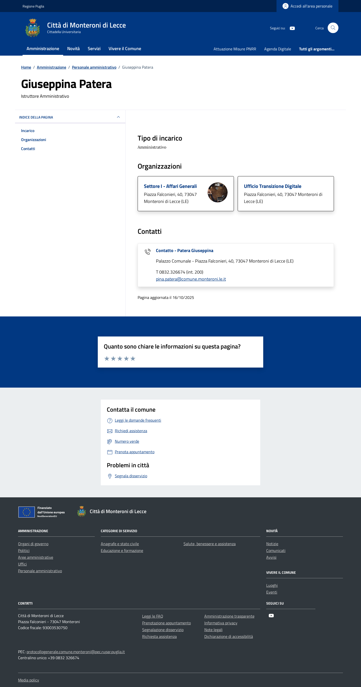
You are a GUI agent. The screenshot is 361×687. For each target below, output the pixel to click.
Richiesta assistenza (159, 636)
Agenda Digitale (277, 49)
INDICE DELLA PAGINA (70, 117)
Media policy (28, 680)
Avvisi (271, 557)
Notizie (272, 544)
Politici (24, 550)
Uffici (22, 564)
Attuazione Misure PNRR (235, 49)
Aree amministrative (35, 557)
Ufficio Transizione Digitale (272, 186)
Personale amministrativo (40, 571)
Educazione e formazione (122, 550)
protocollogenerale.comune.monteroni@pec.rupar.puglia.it (76, 652)
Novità (73, 48)
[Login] (307, 6)
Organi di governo (33, 544)
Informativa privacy (220, 623)
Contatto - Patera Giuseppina (184, 250)
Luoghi (272, 585)
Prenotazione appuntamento (166, 623)
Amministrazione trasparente (229, 616)
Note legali (213, 630)
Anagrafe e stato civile (120, 544)
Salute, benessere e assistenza (210, 544)
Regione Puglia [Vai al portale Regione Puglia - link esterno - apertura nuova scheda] (33, 6)
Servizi (94, 48)
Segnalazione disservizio (163, 630)
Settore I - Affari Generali (170, 186)
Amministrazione (43, 48)
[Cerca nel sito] (333, 28)
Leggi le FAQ (152, 616)
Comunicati (276, 550)
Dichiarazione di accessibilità (228, 636)
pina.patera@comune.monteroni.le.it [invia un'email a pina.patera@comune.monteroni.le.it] (191, 279)
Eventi (271, 592)
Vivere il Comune (125, 48)
